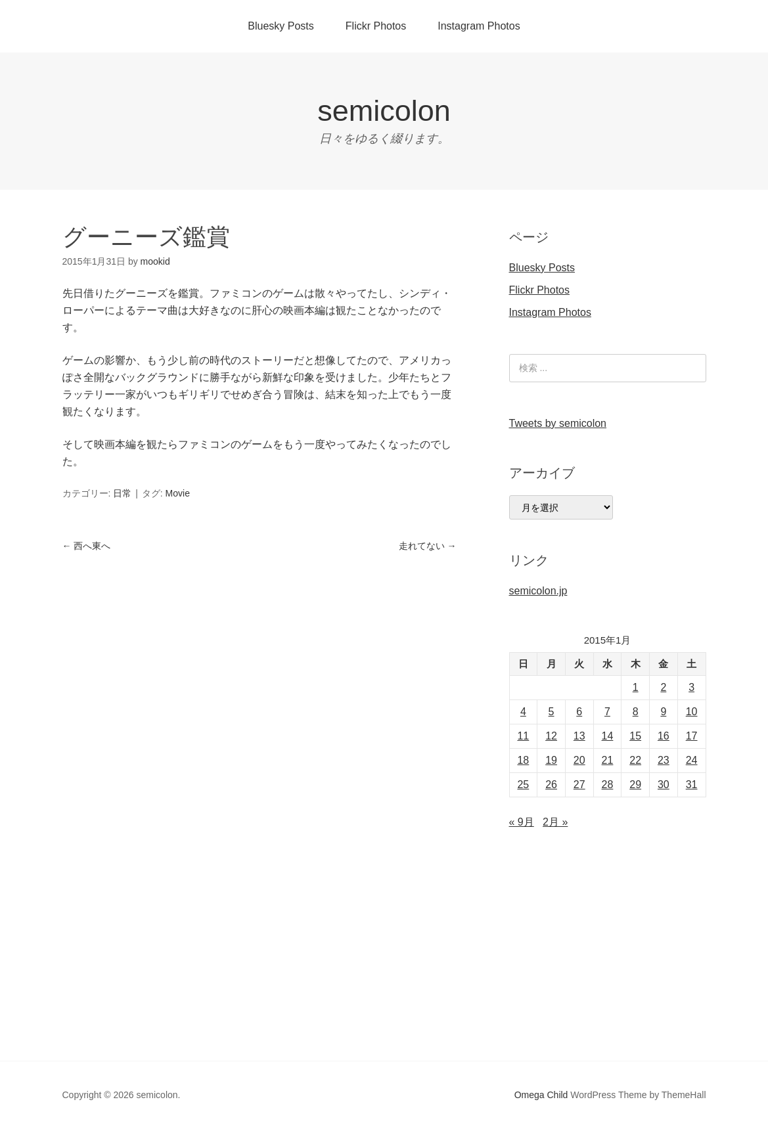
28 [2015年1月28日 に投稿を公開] (608, 784)
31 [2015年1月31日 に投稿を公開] (692, 784)
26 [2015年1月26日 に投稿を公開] (551, 784)
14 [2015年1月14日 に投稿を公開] (608, 736)
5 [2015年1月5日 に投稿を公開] (551, 711)
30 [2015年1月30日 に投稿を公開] (663, 784)
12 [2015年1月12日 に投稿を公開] (551, 736)
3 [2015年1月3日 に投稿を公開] (691, 687)
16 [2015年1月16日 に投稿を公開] (663, 736)
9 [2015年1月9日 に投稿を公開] (663, 711)
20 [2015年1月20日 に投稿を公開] (579, 760)
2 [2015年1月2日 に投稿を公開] (663, 687)
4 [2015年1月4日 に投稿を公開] (523, 711)
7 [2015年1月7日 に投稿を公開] (607, 711)
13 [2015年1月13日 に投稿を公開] (579, 736)
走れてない (428, 546)
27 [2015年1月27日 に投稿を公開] (579, 784)
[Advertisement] (384, 962)
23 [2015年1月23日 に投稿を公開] (663, 760)
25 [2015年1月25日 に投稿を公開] (523, 784)
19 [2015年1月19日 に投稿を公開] (551, 760)
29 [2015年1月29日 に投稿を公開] (635, 784)
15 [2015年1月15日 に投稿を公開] (635, 736)
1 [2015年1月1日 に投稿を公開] (636, 687)
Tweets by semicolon (558, 423)
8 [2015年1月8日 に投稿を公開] (636, 711)
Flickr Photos (376, 26)
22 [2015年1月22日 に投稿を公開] (635, 760)
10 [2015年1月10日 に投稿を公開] (692, 711)
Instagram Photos (479, 26)
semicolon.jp (538, 590)
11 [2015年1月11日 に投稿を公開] (523, 736)
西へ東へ (86, 546)
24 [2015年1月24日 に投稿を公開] (692, 760)
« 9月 (521, 822)
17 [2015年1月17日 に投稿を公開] (692, 736)
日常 (122, 493)
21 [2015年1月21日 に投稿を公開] (608, 760)
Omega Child (541, 1095)
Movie (178, 493)
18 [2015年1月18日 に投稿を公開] (523, 760)
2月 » (555, 822)
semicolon (384, 110)
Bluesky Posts (280, 26)
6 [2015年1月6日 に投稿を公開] (579, 711)
